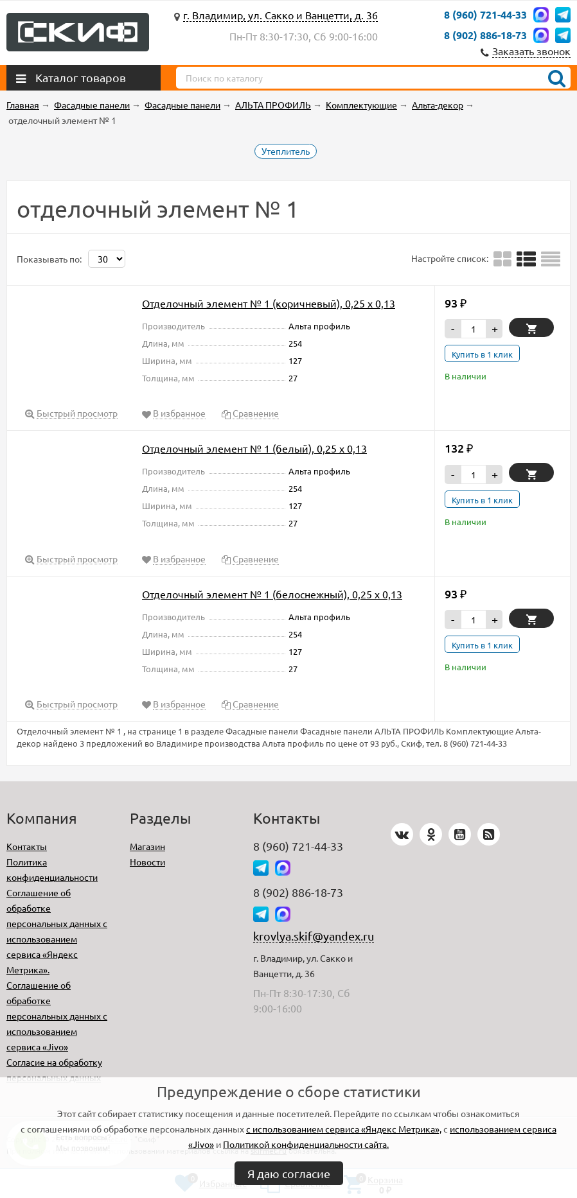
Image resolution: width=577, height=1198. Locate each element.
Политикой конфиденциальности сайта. (306, 1144)
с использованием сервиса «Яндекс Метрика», (343, 1128)
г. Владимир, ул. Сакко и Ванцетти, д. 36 (280, 14)
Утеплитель (286, 151)
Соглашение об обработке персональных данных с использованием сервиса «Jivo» (56, 1015)
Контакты (26, 846)
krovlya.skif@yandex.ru (313, 935)
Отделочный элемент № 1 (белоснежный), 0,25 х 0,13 (272, 593)
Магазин (147, 846)
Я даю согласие (288, 1173)
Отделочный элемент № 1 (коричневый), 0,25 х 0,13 (268, 303)
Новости (147, 861)
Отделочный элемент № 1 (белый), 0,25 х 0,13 (254, 448)
